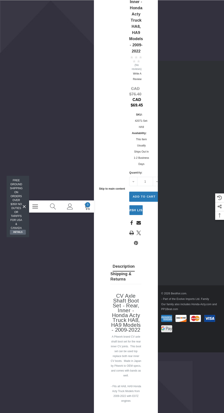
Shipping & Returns (120, 276)
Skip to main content (112, 188)
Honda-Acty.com (198, 304)
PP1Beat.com (166, 309)
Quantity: (135, 172)
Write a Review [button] (137, 76)
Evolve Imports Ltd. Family (190, 299)
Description (124, 266)
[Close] (24, 206)
